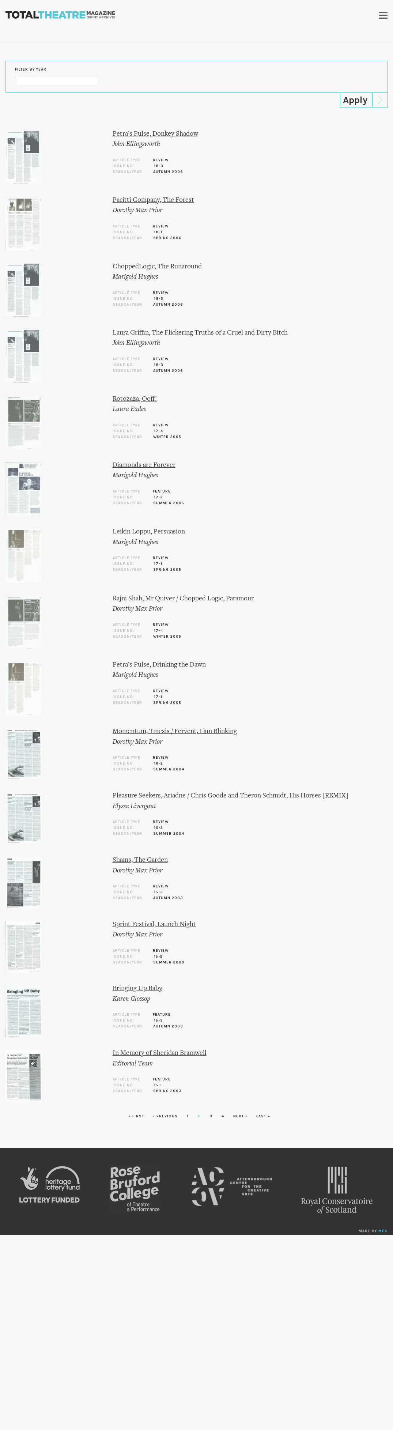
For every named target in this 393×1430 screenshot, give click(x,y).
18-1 (158, 232)
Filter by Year (30, 69)
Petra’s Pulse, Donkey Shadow (155, 134)
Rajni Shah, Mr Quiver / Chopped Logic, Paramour (183, 598)
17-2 (158, 497)
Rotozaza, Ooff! (135, 399)
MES (383, 1231)
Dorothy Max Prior (137, 210)
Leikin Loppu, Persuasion (149, 531)
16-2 (158, 763)
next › (240, 1116)
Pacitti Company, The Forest (153, 200)
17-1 (158, 564)
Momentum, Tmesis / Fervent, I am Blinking (175, 731)
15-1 (158, 1085)
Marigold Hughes (135, 276)
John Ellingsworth (136, 144)
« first (136, 1116)
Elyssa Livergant (134, 806)
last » (263, 1116)
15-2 (158, 956)
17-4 (158, 431)
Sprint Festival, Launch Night (154, 924)
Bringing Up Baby (137, 988)
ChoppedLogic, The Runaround (157, 266)
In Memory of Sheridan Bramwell (160, 1053)
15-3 (158, 892)
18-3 (158, 166)
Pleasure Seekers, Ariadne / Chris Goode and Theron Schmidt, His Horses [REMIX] (230, 795)
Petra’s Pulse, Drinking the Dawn (159, 664)
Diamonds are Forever (144, 465)
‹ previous (165, 1116)
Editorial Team (133, 1063)
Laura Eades (129, 409)
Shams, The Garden (140, 860)
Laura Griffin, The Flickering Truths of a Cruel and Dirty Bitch (200, 332)
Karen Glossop (131, 999)
